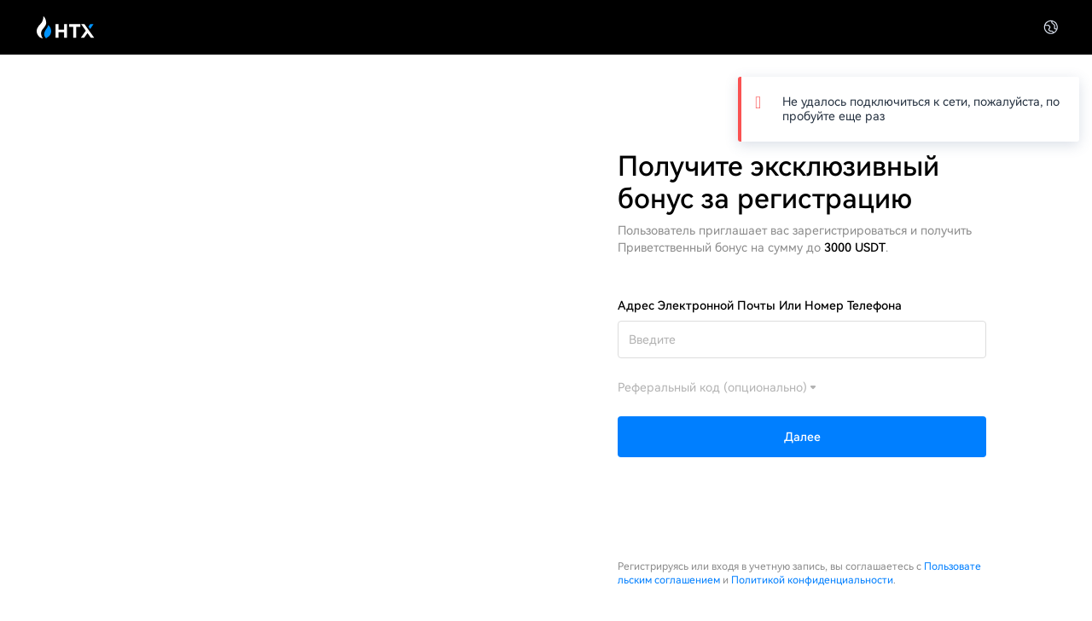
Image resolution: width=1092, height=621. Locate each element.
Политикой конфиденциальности (812, 580)
